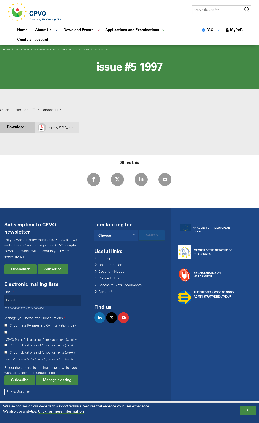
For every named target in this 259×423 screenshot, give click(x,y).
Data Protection (110, 265)
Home (6, 49)
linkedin (101, 322)
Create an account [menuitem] (32, 39)
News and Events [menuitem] (78, 30)
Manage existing (57, 380)
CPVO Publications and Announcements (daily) (41, 345)
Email (8, 292)
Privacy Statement (19, 392)
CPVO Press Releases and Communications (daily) (43, 325)
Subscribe (53, 269)
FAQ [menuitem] (209, 30)
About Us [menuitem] (43, 30)
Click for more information (61, 412)
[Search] (116, 235)
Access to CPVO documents (120, 285)
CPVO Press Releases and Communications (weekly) (41, 340)
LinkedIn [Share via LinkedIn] (141, 179)
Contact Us (106, 292)
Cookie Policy (108, 278)
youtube (125, 322)
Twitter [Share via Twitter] (117, 179)
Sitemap (104, 258)
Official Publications (75, 49)
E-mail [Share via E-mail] (164, 179)
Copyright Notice (111, 272)
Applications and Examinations (35, 49)
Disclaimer (20, 269)
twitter (113, 322)
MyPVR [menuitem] (236, 30)
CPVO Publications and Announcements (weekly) (43, 352)
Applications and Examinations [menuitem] (132, 30)
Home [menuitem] (22, 30)
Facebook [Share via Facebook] (93, 179)
